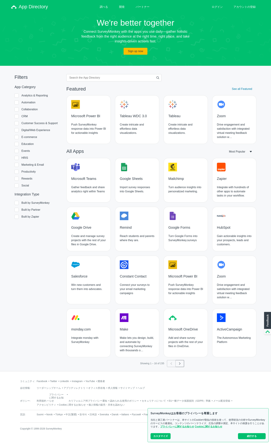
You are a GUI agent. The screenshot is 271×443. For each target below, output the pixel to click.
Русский (136, 414)
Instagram (77, 381)
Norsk (49, 414)
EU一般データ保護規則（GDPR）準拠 (190, 400)
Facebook (42, 381)
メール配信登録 (221, 400)
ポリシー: (25, 400)
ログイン (217, 6)
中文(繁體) (71, 414)
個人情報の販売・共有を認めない (106, 404)
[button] (267, 323)
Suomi (40, 414)
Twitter (53, 381)
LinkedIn (64, 381)
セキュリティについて (154, 400)
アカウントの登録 (244, 6)
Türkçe (59, 414)
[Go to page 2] (180, 363)
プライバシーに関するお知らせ (177, 426)
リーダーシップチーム (49, 388)
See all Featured (242, 88)
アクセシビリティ (46, 404)
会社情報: (25, 388)
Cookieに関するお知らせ (208, 426)
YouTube (90, 381)
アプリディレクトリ (74, 388)
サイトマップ (127, 388)
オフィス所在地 (96, 388)
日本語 (93, 414)
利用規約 (41, 400)
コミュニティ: (27, 381)
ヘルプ (141, 388)
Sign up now (135, 51)
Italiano (125, 414)
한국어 (83, 414)
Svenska (104, 414)
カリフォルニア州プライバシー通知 (87, 400)
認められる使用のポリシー (124, 400)
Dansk (115, 414)
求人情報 (113, 388)
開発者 (101, 381)
